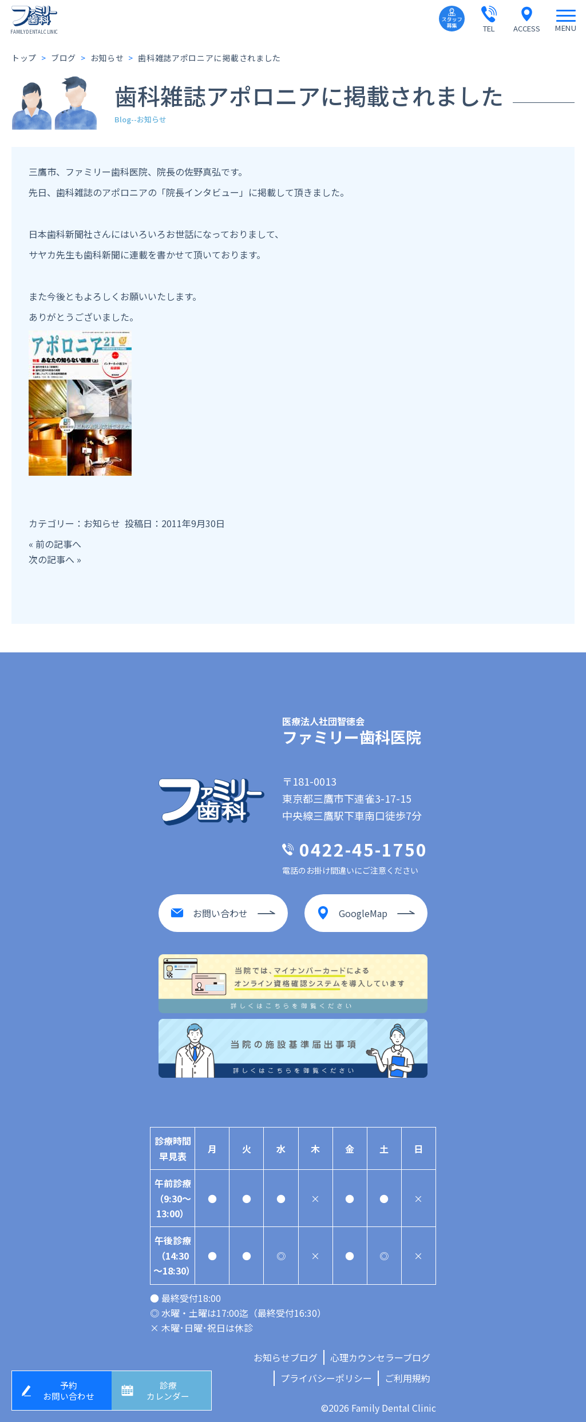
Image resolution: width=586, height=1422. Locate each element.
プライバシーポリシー (326, 1373)
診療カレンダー (170, 1389)
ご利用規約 (407, 1373)
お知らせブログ (286, 1352)
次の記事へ (51, 559)
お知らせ (102, 523)
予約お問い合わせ (70, 1389)
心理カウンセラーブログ (380, 1352)
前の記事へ (58, 544)
